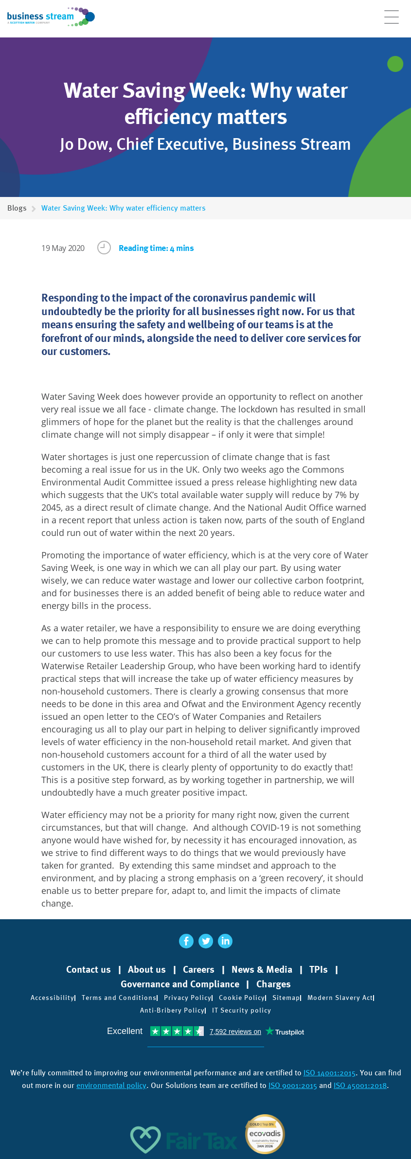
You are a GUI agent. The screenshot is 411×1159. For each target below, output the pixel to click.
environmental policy (111, 1085)
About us (147, 969)
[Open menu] (391, 21)
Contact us (88, 969)
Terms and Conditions (119, 997)
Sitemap (286, 997)
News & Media (262, 969)
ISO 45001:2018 (360, 1085)
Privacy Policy (188, 997)
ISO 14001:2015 (330, 1072)
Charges (273, 984)
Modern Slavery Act (340, 997)
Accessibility (52, 997)
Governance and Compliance (180, 984)
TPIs (318, 969)
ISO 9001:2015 (292, 1085)
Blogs (17, 208)
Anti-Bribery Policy (172, 1010)
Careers (198, 969)
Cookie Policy (242, 997)
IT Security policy (241, 1010)
